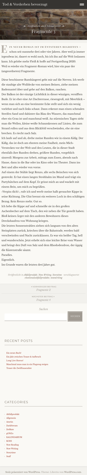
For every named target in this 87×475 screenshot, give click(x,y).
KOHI (9, 441)
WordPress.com (72, 472)
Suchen (43, 309)
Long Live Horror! (14, 360)
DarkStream (12, 426)
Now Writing (44, 274)
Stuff (8, 456)
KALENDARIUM (14, 437)
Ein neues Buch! (13, 353)
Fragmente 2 (43, 288)
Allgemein (11, 418)
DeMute (10, 429)
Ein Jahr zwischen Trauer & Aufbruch (23, 357)
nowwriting (56, 277)
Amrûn (9, 422)
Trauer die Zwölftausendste (19, 368)
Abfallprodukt (30, 274)
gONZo (9, 433)
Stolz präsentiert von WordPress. (22, 472)
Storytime (57, 274)
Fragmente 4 (43, 298)
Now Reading (12, 445)
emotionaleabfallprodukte (37, 277)
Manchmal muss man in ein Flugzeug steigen (27, 364)
